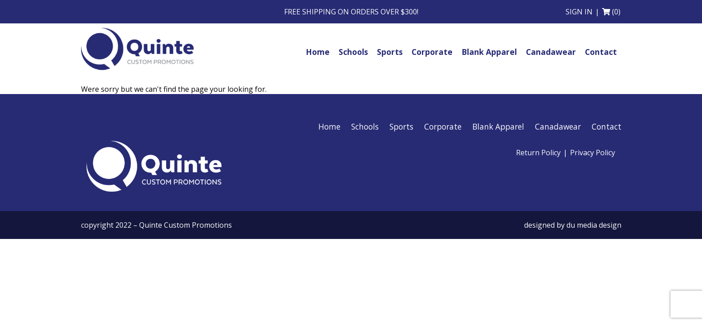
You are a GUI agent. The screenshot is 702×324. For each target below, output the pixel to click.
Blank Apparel (498, 126)
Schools (365, 126)
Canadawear (558, 126)
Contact (606, 126)
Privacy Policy (592, 153)
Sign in (579, 12)
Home (329, 126)
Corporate (443, 126)
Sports (401, 126)
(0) (616, 12)
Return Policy (538, 153)
